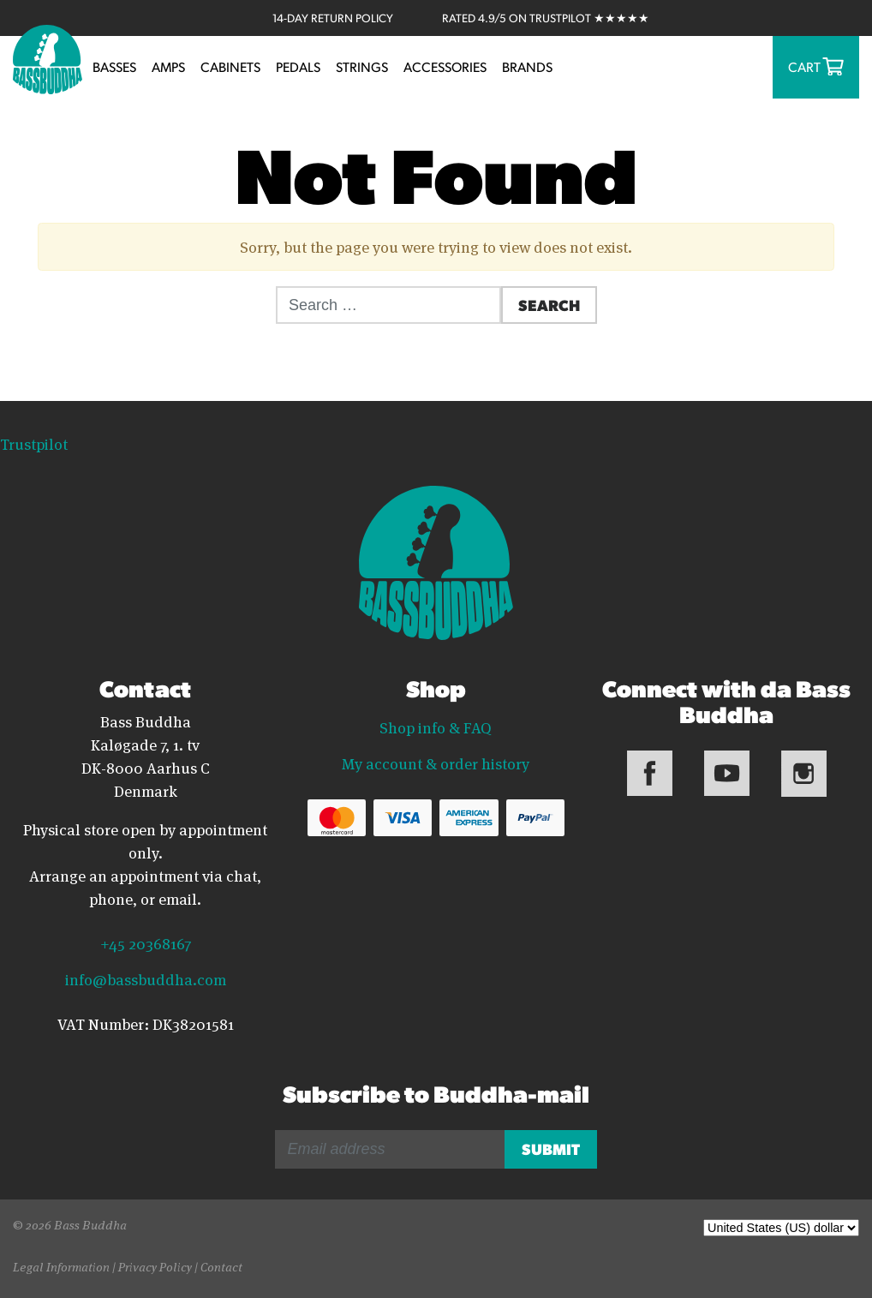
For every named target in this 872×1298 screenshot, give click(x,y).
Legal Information (61, 1266)
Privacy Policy (155, 1266)
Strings (362, 66)
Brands (527, 66)
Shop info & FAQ (435, 726)
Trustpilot (34, 443)
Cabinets (230, 66)
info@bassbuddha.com (145, 978)
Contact (221, 1266)
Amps (168, 66)
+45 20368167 (145, 942)
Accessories (445, 66)
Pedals (298, 66)
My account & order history (435, 762)
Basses (114, 66)
